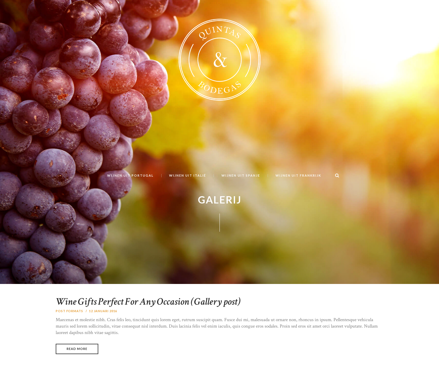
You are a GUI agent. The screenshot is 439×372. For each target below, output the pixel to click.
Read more (77, 348)
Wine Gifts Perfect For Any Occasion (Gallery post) (148, 301)
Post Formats (69, 311)
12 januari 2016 (103, 311)
